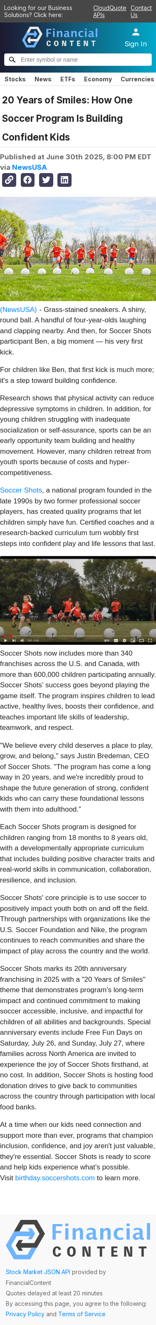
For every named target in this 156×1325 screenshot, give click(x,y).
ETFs (67, 79)
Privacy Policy (25, 1313)
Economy (98, 79)
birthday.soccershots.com (55, 1178)
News (43, 79)
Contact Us (141, 11)
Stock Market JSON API (38, 1271)
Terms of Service (82, 1313)
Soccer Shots (21, 490)
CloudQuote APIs (109, 11)
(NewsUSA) (18, 310)
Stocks (15, 79)
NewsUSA (29, 167)
